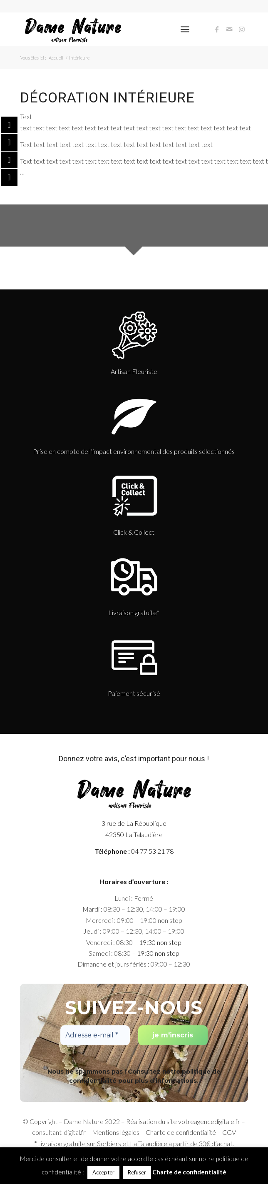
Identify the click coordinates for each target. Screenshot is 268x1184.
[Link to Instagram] (242, 29)
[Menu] (185, 29)
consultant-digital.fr (59, 1132)
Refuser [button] (137, 1172)
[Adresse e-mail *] (95, 1035)
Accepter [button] (103, 1172)
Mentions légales (115, 1132)
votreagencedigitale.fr (209, 1121)
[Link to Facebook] (217, 29)
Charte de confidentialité (181, 1132)
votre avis (102, 758)
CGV (229, 1132)
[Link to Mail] (229, 29)
